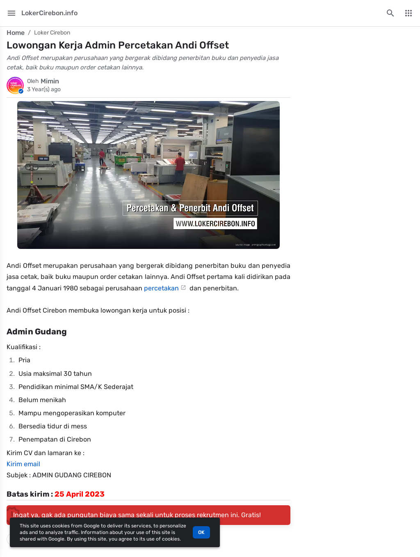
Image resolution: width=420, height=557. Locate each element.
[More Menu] (408, 13)
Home (16, 33)
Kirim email (23, 464)
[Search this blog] (390, 13)
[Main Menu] (11, 13)
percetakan (161, 288)
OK (201, 532)
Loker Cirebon (52, 32)
